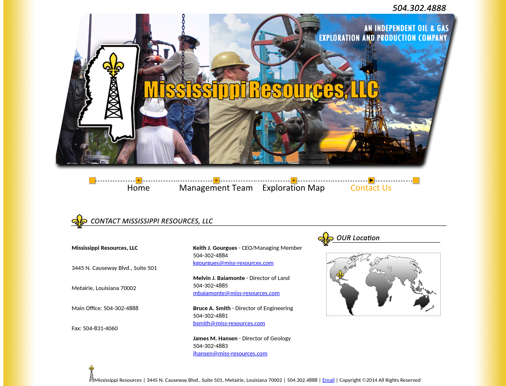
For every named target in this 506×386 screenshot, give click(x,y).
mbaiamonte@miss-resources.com (236, 293)
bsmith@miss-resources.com (229, 323)
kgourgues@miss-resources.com (233, 263)
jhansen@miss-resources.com (230, 353)
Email (329, 380)
